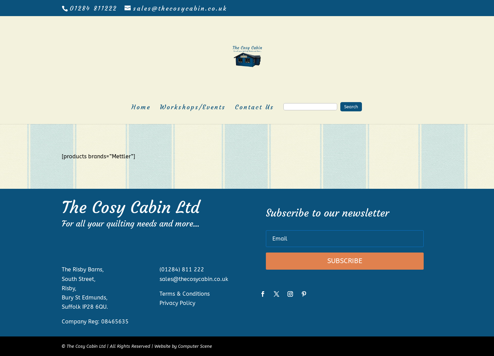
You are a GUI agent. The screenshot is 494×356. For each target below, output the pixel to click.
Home (141, 108)
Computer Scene (195, 346)
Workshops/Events (193, 108)
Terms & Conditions (185, 294)
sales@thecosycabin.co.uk (194, 279)
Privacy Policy (177, 303)
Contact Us (254, 108)
